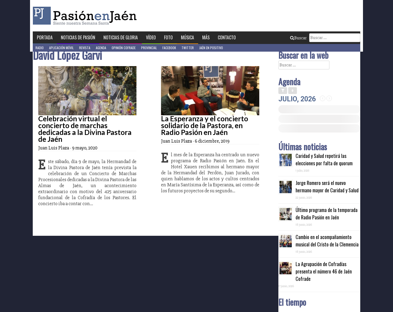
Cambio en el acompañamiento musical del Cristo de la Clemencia (327, 240)
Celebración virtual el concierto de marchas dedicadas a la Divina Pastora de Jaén (85, 128)
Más (206, 37)
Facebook (169, 47)
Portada (45, 37)
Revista (84, 47)
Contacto (227, 37)
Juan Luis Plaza (53, 148)
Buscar (298, 38)
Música (187, 37)
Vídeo (151, 37)
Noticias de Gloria (120, 37)
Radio (39, 47)
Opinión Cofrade (124, 47)
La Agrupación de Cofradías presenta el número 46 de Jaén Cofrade (324, 271)
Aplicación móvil (61, 47)
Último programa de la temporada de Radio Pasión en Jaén (327, 213)
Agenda (101, 47)
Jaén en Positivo (211, 47)
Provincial (149, 47)
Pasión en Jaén (86, 15)
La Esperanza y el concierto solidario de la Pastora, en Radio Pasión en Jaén (204, 125)
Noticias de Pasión (78, 37)
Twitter (187, 47)
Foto (168, 37)
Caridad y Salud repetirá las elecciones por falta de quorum (324, 159)
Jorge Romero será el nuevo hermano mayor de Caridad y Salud (327, 186)
